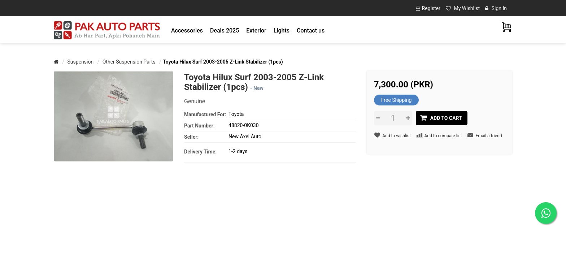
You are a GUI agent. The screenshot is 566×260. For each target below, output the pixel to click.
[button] (187, 30)
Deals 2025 (224, 30)
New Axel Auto (244, 136)
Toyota (236, 114)
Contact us (311, 30)
